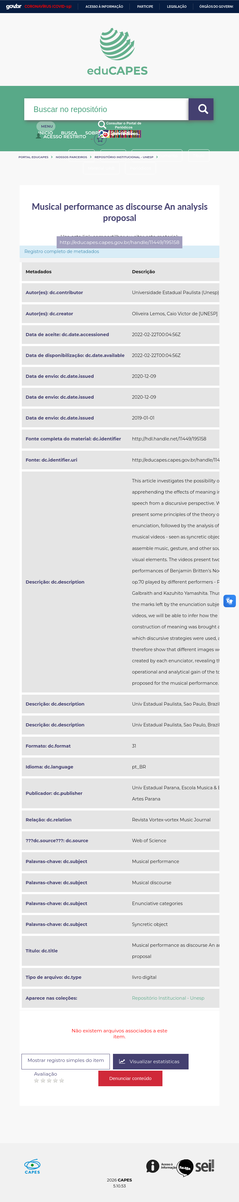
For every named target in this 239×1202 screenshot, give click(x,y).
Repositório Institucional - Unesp (124, 157)
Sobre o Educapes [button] (125, 136)
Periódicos (142, 168)
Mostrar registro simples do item (69, 1061)
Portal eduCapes (33, 157)
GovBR (13, 7)
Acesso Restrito (62, 138)
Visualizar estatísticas (157, 1062)
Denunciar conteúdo (130, 1077)
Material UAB (99, 168)
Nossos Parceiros (71, 157)
